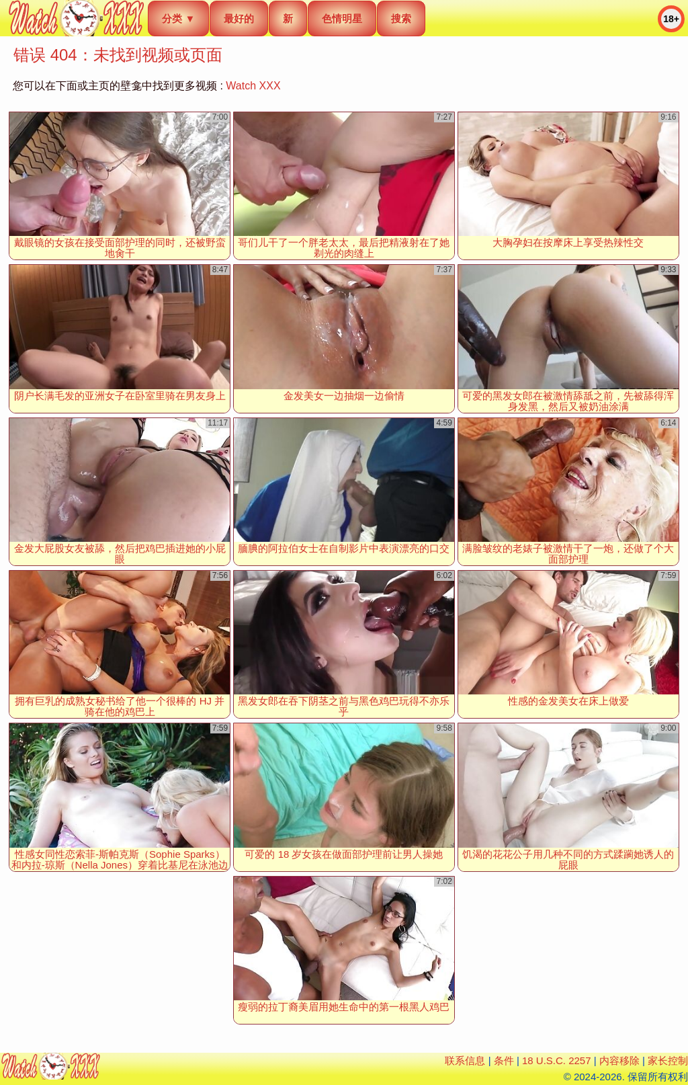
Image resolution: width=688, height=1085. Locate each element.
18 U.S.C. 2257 (556, 1060)
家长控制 (668, 1060)
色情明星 (342, 18)
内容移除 (619, 1060)
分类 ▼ (178, 18)
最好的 (239, 18)
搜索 (401, 18)
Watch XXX (253, 85)
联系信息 (465, 1060)
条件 (504, 1060)
